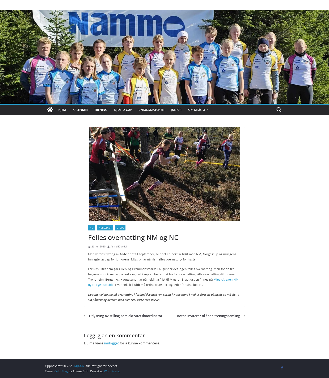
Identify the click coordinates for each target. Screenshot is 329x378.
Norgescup (105, 227)
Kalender (80, 110)
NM (91, 227)
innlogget (111, 343)
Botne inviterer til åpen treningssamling (211, 316)
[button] (207, 110)
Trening (100, 110)
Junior (176, 110)
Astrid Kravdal (119, 246)
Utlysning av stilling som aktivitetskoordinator (123, 316)
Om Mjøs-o (196, 110)
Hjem (62, 110)
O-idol (120, 227)
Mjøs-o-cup (123, 110)
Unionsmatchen (151, 110)
